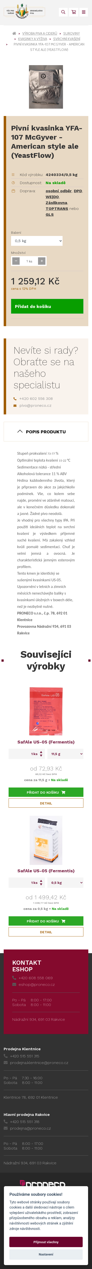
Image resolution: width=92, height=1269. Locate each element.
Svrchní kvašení (66, 39)
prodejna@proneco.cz (27, 1128)
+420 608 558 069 (32, 978)
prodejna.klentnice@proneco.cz (36, 1062)
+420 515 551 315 (21, 1056)
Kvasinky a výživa (32, 39)
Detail (46, 803)
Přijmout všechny (45, 1242)
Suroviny (71, 33)
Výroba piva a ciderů (39, 33)
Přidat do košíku (33, 306)
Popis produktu (46, 431)
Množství (18, 253)
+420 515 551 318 (21, 1121)
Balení (16, 232)
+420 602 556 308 (33, 398)
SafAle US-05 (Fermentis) (46, 741)
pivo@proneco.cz (32, 405)
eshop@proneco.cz (33, 984)
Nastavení (46, 1254)
